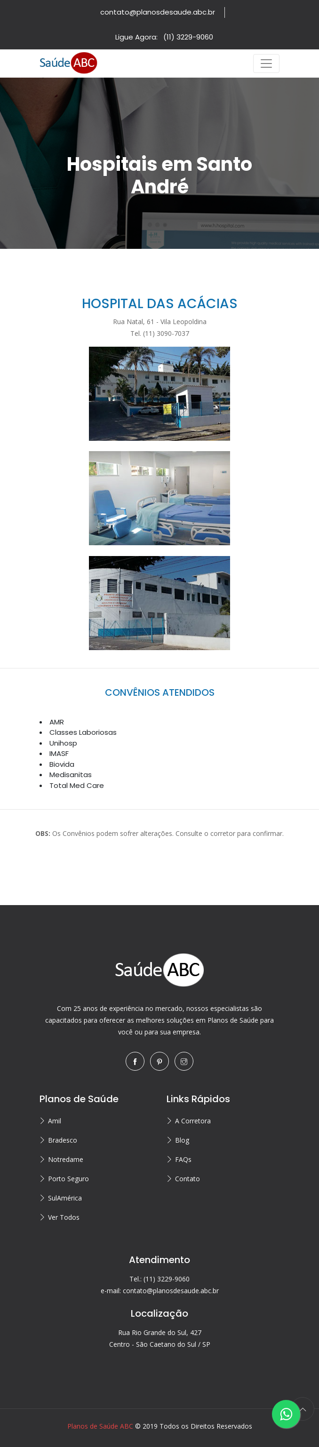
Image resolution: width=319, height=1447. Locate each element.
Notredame (65, 1159)
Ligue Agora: (164, 37)
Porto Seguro (68, 1178)
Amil (54, 1120)
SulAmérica (65, 1197)
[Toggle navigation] (266, 63)
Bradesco (62, 1140)
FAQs (183, 1159)
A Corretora (193, 1120)
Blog (182, 1140)
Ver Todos (64, 1217)
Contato (187, 1178)
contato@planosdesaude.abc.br (157, 12)
